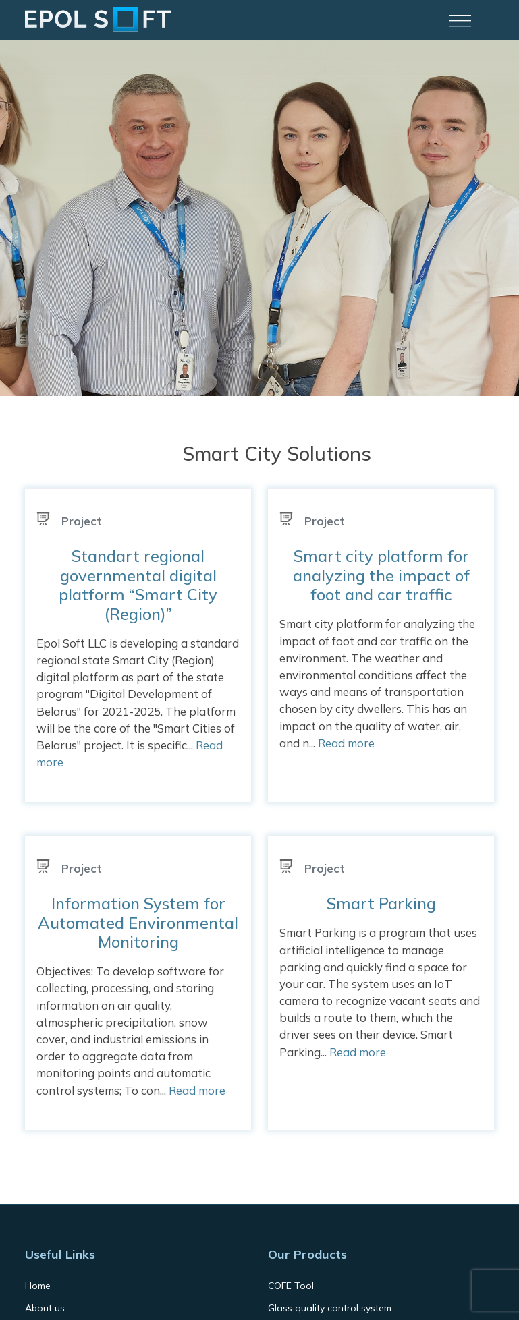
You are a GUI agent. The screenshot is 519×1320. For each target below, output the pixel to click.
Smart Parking (381, 903)
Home (38, 1286)
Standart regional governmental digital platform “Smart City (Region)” (138, 584)
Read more (346, 743)
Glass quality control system (329, 1308)
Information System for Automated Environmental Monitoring (138, 922)
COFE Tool (291, 1286)
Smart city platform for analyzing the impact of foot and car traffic (381, 575)
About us (45, 1308)
